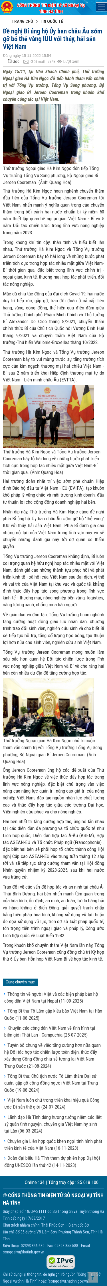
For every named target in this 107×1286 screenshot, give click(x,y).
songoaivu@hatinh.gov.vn (23, 1252)
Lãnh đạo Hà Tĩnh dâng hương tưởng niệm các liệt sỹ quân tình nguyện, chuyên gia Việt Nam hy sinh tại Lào (53, 1124)
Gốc (13, 61)
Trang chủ (22, 21)
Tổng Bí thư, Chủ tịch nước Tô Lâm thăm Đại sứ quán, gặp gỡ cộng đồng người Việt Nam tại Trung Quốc (51, 1083)
